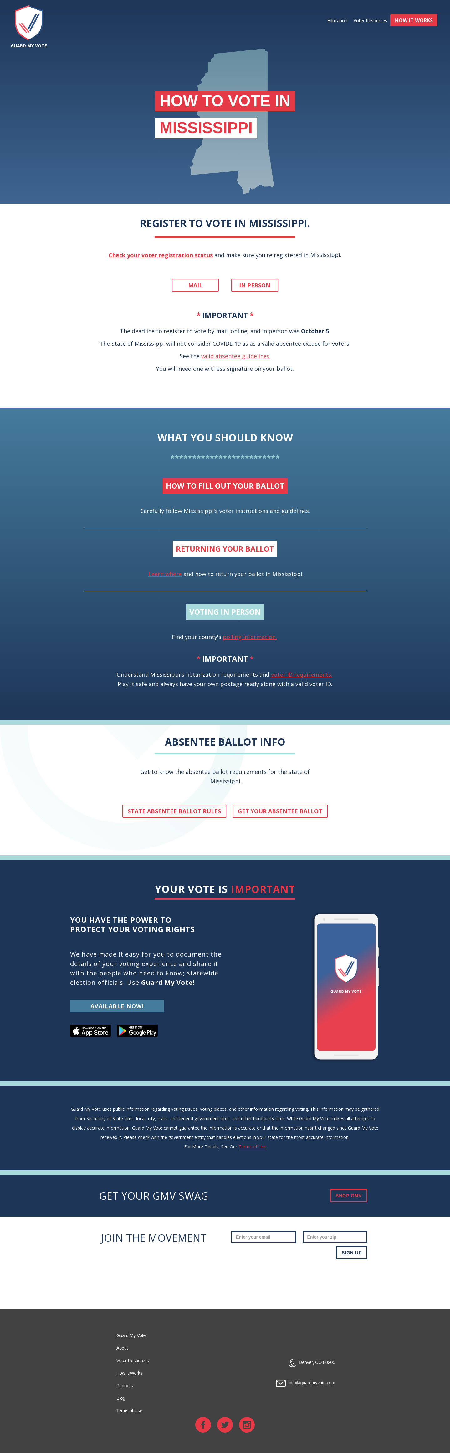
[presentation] (319, 1278)
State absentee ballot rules (174, 811)
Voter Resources (370, 21)
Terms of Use (252, 1147)
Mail (195, 285)
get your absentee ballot (280, 811)
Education (337, 21)
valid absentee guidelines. (236, 356)
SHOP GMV (349, 1195)
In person (254, 285)
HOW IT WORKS (414, 20)
